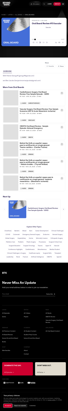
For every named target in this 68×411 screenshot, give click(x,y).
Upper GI (48, 245)
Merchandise (6, 350)
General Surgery (57, 234)
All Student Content (30, 331)
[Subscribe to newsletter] (50, 294)
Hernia (31, 238)
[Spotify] (21, 383)
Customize (32, 405)
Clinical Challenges (57, 231)
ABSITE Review (50, 317)
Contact (26, 354)
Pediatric (21, 242)
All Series (18, 15)
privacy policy (52, 400)
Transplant (58, 253)
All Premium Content (8, 331)
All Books (48, 313)
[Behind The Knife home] (6, 4)
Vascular (48, 27)
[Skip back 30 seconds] (33, 42)
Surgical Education (14, 245)
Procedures (42, 242)
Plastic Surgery (31, 242)
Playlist (26, 317)
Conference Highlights (15, 249)
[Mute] (59, 42)
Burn (30, 231)
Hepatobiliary (22, 238)
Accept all (8, 405)
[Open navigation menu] (63, 4)
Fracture (25, 257)
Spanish (30, 154)
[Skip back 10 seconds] (36, 42)
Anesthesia (8, 231)
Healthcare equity (34, 253)
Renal (18, 257)
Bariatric (16, 231)
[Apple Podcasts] (8, 383)
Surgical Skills (47, 253)
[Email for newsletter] (28, 294)
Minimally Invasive (42, 238)
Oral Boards (29, 15)
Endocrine (46, 234)
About (26, 350)
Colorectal (16, 234)
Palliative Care (10, 242)
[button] (34, 98)
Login (50, 4)
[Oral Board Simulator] (35, 4)
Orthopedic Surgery (57, 238)
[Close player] (62, 42)
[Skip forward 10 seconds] (43, 42)
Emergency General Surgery (31, 234)
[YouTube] (31, 383)
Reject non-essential (20, 405)
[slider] (48, 39)
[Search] (44, 4)
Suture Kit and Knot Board (10, 338)
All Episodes (6, 313)
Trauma (40, 245)
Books (4, 342)
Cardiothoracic (34, 103)
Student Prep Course (30, 334)
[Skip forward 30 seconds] (47, 42)
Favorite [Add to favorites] (50, 66)
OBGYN (30, 137)
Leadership (9, 257)
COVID (8, 234)
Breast (24, 231)
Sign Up (57, 4)
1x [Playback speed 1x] (56, 42)
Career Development (41, 231)
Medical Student (55, 249)
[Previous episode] (4, 209)
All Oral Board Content (53, 331)
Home (3, 15)
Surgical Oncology (29, 245)
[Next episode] (63, 209)
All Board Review (7, 334)
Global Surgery (10, 238)
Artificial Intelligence (37, 257)
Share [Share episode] (61, 66)
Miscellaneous (42, 249)
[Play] (40, 42)
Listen (10, 15)
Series (4, 317)
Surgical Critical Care (55, 242)
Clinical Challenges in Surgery (16, 253)
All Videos (27, 313)
